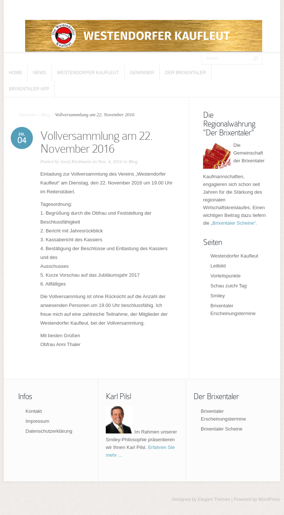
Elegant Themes (214, 499)
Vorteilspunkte (225, 276)
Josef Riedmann (75, 161)
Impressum (37, 421)
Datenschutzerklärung (49, 431)
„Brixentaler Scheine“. (234, 223)
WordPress (269, 499)
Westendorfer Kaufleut (234, 256)
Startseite (27, 114)
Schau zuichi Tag (228, 285)
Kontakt (34, 411)
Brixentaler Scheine (222, 429)
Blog (45, 114)
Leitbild (218, 266)
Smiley (217, 295)
